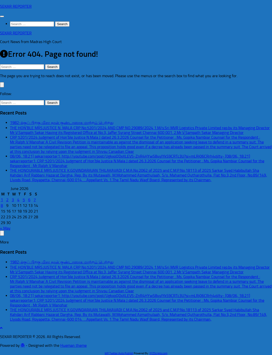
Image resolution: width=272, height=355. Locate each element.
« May (5, 228)
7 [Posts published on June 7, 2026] (35, 199)
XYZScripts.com (158, 353)
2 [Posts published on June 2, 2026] (7, 199)
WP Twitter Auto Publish (119, 353)
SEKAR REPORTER (16, 6)
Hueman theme (73, 345)
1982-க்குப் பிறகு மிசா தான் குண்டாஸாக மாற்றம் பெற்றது (62, 122)
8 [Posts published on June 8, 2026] (2, 205)
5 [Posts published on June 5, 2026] (24, 199)
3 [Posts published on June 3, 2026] (13, 199)
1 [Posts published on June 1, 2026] (2, 199)
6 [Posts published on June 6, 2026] (29, 199)
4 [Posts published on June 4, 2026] (18, 199)
